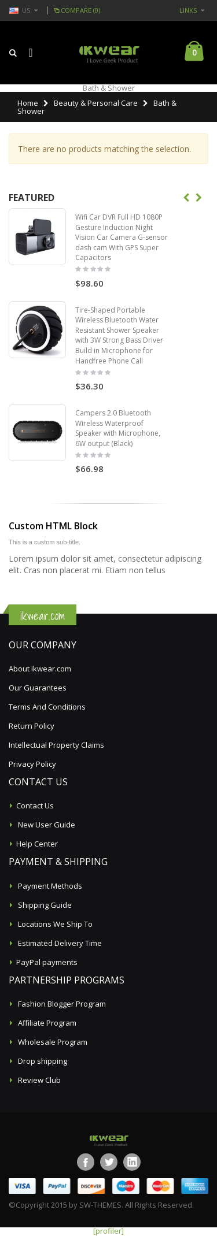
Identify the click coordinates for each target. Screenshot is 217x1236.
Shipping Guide (44, 905)
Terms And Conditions (47, 706)
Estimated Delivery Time (59, 943)
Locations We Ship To (54, 924)
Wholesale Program (51, 1042)
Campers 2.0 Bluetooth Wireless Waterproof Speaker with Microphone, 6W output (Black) (117, 428)
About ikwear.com (40, 668)
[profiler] (108, 1231)
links (188, 10)
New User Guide (45, 824)
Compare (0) (76, 10)
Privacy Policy (32, 764)
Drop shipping (41, 1061)
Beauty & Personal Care (96, 103)
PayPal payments (47, 962)
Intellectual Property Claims (56, 745)
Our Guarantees (38, 687)
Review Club (38, 1080)
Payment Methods (49, 886)
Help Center (37, 843)
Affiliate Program (46, 1023)
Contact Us (35, 805)
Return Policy (31, 726)
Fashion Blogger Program (61, 1004)
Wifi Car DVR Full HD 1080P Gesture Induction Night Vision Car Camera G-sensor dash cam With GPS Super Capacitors (121, 237)
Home (27, 103)
